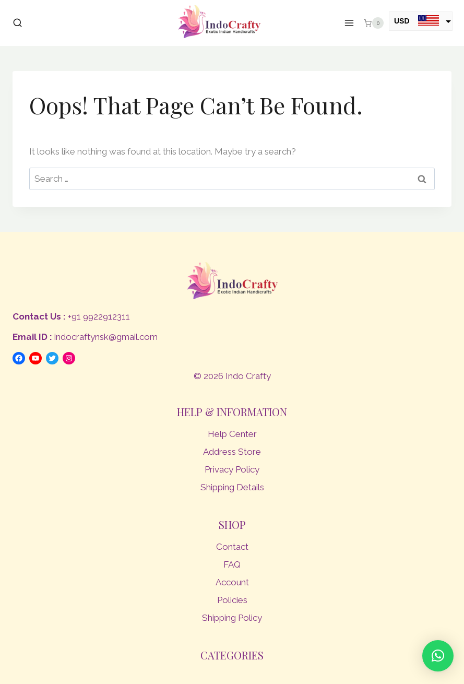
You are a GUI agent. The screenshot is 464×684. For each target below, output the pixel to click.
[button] (438, 655)
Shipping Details (232, 487)
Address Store (232, 451)
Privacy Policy (232, 469)
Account (232, 582)
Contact (232, 546)
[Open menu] (349, 23)
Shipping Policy (232, 617)
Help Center (232, 434)
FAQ (232, 564)
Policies (232, 600)
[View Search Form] (17, 23)
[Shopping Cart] (374, 23)
